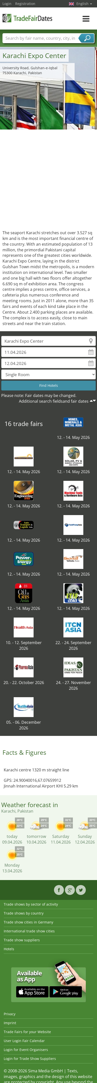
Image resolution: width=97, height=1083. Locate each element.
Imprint (10, 1022)
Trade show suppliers (22, 940)
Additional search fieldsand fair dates (54, 401)
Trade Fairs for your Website (27, 1031)
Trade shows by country (24, 913)
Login (6, 3)
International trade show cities (29, 931)
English (84, 3)
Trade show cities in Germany (28, 922)
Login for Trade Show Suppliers (30, 1058)
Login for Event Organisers (26, 1049)
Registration (25, 3)
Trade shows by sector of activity (31, 904)
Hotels (9, 949)
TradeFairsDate (27, 18)
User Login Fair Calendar (24, 1040)
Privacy (9, 1014)
